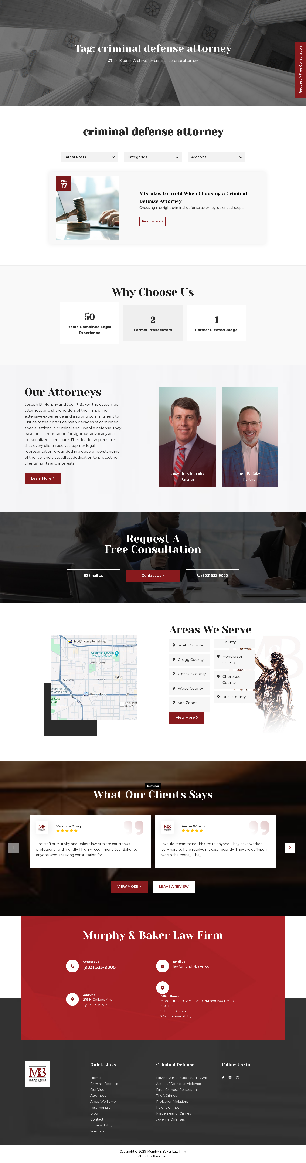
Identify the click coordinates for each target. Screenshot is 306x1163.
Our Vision (98, 1090)
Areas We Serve (103, 1101)
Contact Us (153, 576)
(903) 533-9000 (156, 27)
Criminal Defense (104, 1084)
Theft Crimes (166, 1096)
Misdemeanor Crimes (173, 1113)
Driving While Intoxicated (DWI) (181, 1078)
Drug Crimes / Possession (176, 1090)
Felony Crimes (167, 1107)
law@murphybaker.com (270, 4)
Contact (96, 1119)
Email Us (93, 576)
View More (187, 717)
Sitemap (97, 1131)
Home (95, 1078)
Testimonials (100, 1107)
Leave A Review (174, 887)
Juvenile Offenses (170, 1119)
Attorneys (98, 1096)
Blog (123, 61)
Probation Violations (172, 1101)
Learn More (42, 478)
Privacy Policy (101, 1125)
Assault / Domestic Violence (178, 1084)
